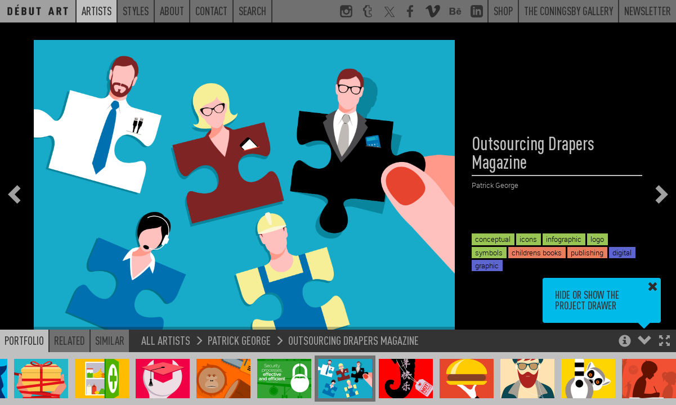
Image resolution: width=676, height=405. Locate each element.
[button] (664, 342)
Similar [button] (109, 340)
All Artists (165, 340)
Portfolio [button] (24, 340)
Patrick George (239, 340)
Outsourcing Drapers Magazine (353, 340)
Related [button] (69, 340)
